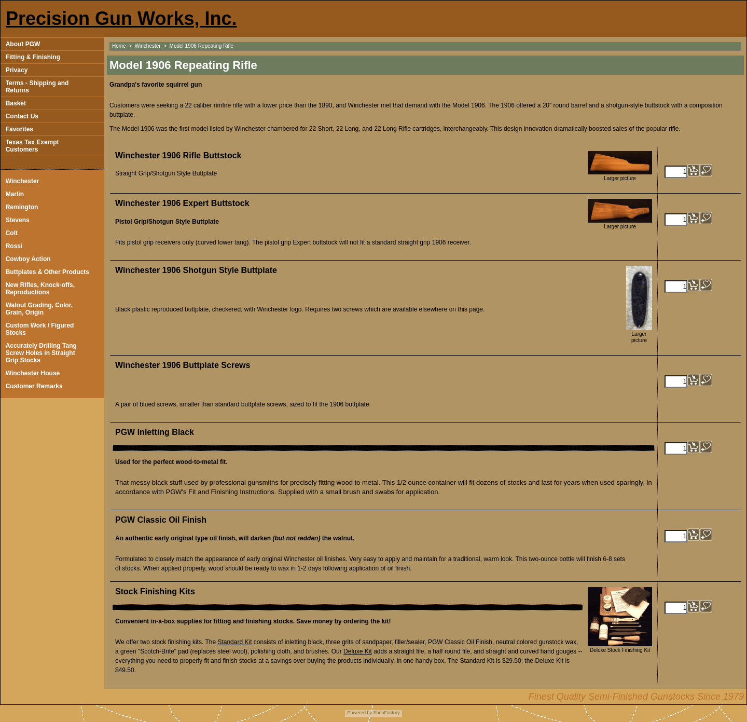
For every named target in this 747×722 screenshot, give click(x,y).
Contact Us (22, 116)
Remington (22, 207)
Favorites (19, 129)
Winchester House (33, 373)
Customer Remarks (34, 386)
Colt (12, 233)
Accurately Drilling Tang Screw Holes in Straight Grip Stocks (41, 353)
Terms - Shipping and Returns (37, 86)
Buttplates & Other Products (47, 272)
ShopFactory (386, 712)
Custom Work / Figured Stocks (40, 329)
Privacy (17, 70)
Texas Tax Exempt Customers (32, 146)
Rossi (14, 246)
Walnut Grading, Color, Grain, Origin (39, 309)
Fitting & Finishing (33, 57)
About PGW (23, 44)
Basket (16, 103)
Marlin (15, 194)
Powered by (359, 712)
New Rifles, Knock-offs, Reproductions (40, 288)
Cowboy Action (28, 259)
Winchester (22, 181)
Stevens (18, 220)
